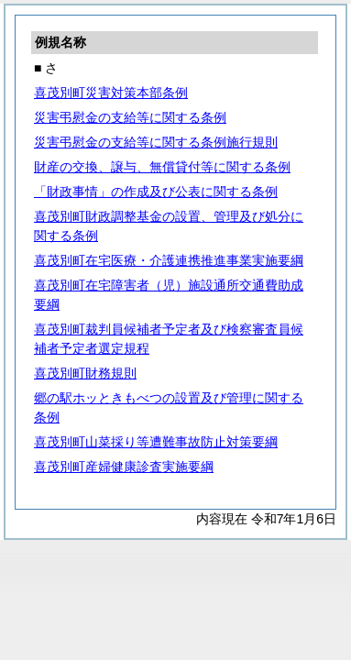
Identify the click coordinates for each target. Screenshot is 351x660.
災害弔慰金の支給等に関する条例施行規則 (156, 142)
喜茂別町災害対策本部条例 (111, 92)
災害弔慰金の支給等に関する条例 (130, 117)
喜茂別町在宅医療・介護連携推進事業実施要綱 (168, 260)
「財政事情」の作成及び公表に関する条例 (156, 191)
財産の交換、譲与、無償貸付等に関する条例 (162, 167)
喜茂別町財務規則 (85, 373)
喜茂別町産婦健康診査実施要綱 (124, 466)
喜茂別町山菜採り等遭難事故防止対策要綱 (156, 441)
